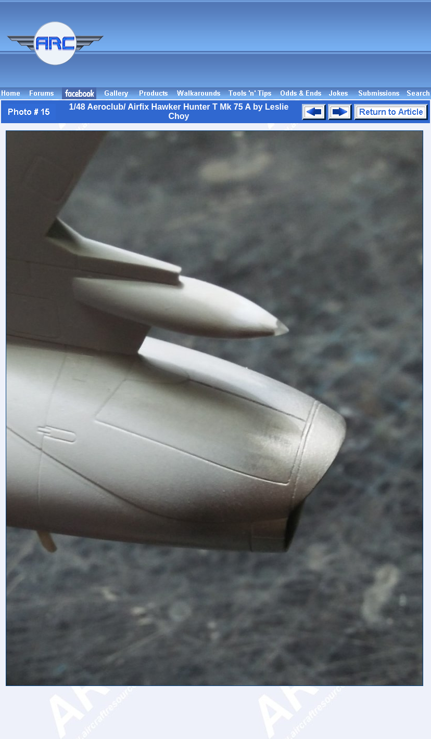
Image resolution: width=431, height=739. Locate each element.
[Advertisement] (383, 48)
